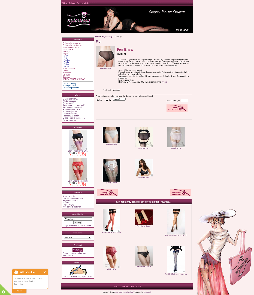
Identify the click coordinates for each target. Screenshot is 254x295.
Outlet (65, 71)
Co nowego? (68, 103)
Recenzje (77, 263)
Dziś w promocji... (70, 83)
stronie (164, 82)
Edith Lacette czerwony (78, 180)
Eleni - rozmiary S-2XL (77, 150)
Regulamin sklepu (70, 200)
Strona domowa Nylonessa (74, 253)
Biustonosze (68, 49)
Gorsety (66, 51)
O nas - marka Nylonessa (73, 118)
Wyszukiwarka (77, 214)
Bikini (65, 56)
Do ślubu (66, 75)
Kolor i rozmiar (104, 100)
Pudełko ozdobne (143, 226)
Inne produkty (68, 255)
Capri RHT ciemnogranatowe (176, 274)
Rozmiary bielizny (70, 114)
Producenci (77, 233)
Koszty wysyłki (69, 196)
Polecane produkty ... (72, 88)
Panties (66, 60)
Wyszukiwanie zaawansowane (78, 225)
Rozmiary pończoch (71, 109)
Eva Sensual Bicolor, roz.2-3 (176, 235)
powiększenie (111, 143)
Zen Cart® (148, 292)
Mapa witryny (68, 205)
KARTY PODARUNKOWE (74, 79)
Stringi (66, 64)
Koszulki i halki (69, 68)
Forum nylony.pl (69, 120)
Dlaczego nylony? (70, 99)
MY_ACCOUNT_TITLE (131, 286)
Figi (111, 37)
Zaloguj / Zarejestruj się (79, 3)
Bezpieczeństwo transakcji (74, 198)
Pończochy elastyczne (72, 45)
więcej (19, 291)
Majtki (104, 37)
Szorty (66, 66)
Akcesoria (67, 73)
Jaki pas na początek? (72, 107)
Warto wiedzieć (69, 101)
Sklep (64, 3)
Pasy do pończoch (70, 47)
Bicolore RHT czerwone (111, 233)
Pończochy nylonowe (72, 43)
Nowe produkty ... (70, 86)
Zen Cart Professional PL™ (125, 292)
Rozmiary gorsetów (71, 116)
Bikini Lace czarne (144, 266)
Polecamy (78, 127)
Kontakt (66, 202)
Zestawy (66, 77)
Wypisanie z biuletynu (72, 207)
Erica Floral (111, 269)
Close (45, 272)
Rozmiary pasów (70, 111)
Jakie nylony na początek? (74, 105)
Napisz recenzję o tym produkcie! (78, 276)
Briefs (66, 62)
